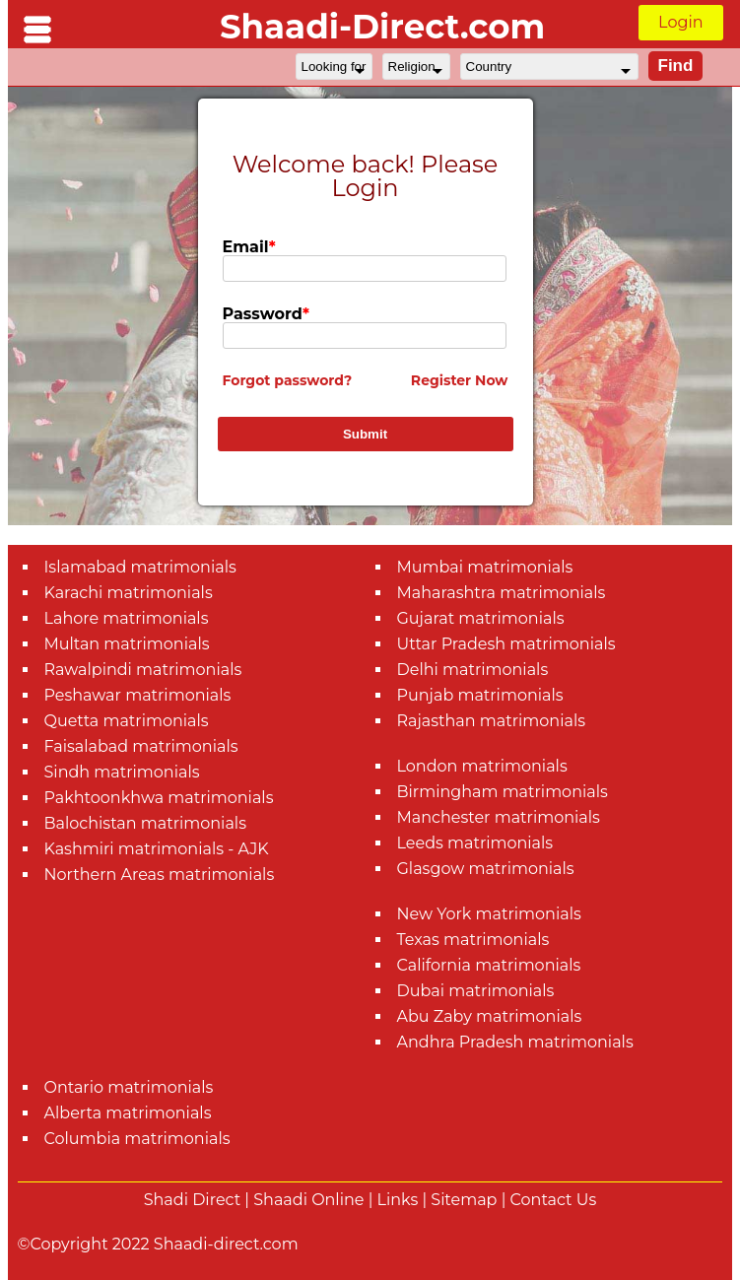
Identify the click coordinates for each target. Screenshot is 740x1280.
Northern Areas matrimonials (159, 874)
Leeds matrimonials (475, 843)
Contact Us (553, 1199)
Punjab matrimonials (480, 695)
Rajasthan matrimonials (491, 720)
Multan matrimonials (127, 644)
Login (680, 22)
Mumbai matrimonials (485, 567)
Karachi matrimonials (128, 592)
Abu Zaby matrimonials (489, 1016)
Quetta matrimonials (126, 720)
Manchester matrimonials (498, 817)
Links (398, 1199)
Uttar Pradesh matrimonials (506, 644)
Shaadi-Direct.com (382, 26)
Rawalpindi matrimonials (143, 669)
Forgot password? (288, 380)
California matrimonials (489, 965)
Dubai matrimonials (476, 990)
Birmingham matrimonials (502, 791)
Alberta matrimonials (128, 1113)
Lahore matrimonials (126, 618)
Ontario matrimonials (129, 1087)
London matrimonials (482, 766)
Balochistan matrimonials (145, 823)
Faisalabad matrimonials (141, 746)
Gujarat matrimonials (481, 618)
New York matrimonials (489, 914)
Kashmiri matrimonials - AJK (156, 849)
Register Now (459, 380)
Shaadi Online (308, 1199)
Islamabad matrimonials (140, 567)
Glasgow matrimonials (485, 868)
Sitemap (464, 1199)
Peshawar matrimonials (138, 695)
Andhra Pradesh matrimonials (515, 1042)
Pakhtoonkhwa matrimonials (159, 797)
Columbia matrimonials (137, 1138)
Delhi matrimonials (473, 669)
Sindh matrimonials (122, 772)
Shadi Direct (192, 1199)
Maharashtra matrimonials (501, 592)
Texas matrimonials (473, 939)
